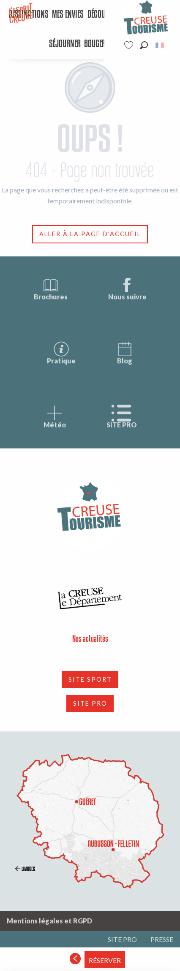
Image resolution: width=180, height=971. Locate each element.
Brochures (51, 289)
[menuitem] (68, 14)
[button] (143, 45)
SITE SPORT (90, 679)
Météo (55, 417)
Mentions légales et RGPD (49, 921)
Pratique (61, 353)
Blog (124, 353)
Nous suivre (127, 289)
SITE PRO (121, 417)
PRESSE (161, 939)
